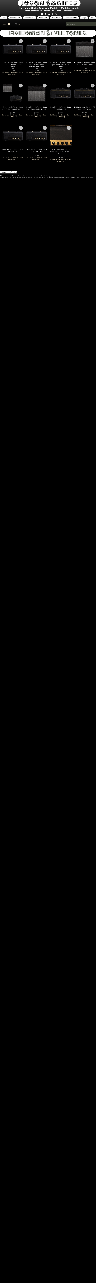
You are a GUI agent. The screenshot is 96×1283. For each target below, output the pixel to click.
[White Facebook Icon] (52, 14)
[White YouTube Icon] (42, 14)
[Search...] (81, 24)
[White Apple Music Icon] (49, 14)
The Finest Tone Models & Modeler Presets (49, 8)
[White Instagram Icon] (56, 14)
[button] (43, 17)
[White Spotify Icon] (45, 14)
